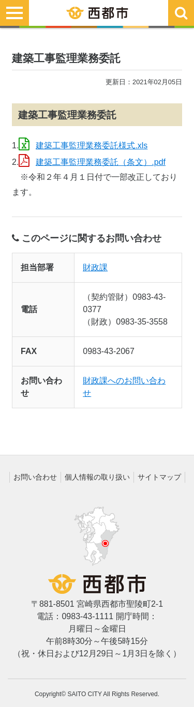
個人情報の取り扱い (97, 477)
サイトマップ (159, 477)
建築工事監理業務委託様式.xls (91, 145)
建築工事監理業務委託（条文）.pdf (101, 162)
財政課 (95, 267)
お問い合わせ (35, 477)
